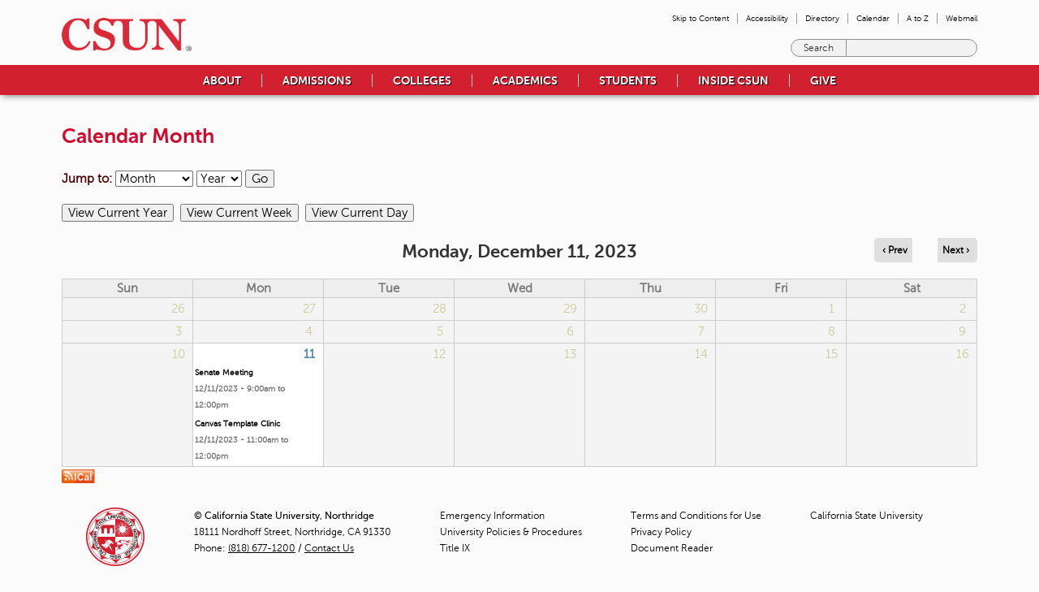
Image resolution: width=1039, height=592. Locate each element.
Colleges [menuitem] (422, 80)
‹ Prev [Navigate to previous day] (895, 250)
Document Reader (672, 548)
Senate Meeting (224, 372)
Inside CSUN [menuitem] (733, 80)
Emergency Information (492, 515)
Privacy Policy (661, 532)
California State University (866, 515)
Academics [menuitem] (525, 80)
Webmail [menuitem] (961, 18)
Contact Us (329, 548)
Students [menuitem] (628, 80)
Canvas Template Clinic (237, 423)
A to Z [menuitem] (918, 18)
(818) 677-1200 (261, 548)
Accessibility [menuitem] (767, 18)
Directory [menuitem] (822, 18)
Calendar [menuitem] (873, 18)
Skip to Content (700, 18)
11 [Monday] (309, 354)
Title (455, 548)
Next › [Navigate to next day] (955, 250)
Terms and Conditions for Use (696, 515)
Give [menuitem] (823, 80)
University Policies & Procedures (511, 532)
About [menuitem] (222, 80)
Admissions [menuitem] (316, 80)
